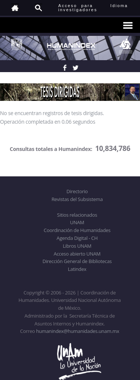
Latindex (77, 269)
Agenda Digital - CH (77, 238)
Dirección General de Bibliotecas (77, 261)
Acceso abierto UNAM (77, 253)
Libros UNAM (77, 245)
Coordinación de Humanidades (77, 230)
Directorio (77, 191)
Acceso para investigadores (77, 7)
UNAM (77, 222)
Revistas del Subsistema (77, 199)
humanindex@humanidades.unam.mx (77, 331)
